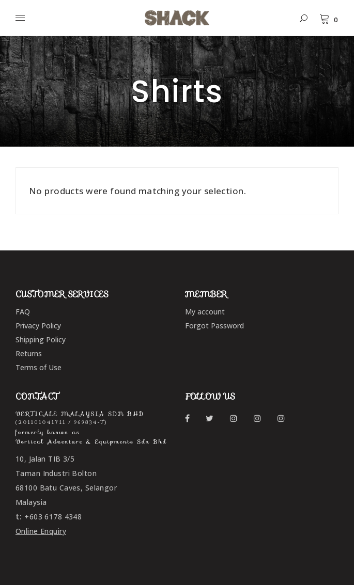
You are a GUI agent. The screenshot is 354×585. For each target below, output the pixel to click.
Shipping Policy (41, 339)
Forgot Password (214, 325)
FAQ (23, 312)
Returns (29, 353)
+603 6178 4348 (53, 516)
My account (205, 312)
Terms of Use (38, 367)
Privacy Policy (38, 325)
